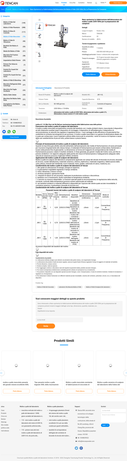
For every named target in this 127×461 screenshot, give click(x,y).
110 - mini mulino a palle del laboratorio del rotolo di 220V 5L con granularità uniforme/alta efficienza (31, 423)
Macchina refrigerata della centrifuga (14, 85)
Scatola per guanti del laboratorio (14, 70)
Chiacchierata (14, 137)
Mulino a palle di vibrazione (14, 41)
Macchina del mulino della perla (14, 99)
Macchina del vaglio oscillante (14, 90)
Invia (46, 326)
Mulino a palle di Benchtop (14, 80)
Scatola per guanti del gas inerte (14, 75)
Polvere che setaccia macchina (14, 65)
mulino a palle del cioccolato (45, 287)
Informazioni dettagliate (44, 88)
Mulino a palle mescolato (14, 37)
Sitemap (3, 422)
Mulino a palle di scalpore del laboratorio (98, 287)
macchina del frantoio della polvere (14, 55)
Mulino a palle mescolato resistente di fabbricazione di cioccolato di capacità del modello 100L (79, 384)
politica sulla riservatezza (5, 429)
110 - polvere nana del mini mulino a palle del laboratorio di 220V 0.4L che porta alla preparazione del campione (31, 433)
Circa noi (4, 416)
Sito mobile (4, 425)
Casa (2, 410)
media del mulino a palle (14, 51)
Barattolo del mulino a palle (14, 46)
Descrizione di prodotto (62, 88)
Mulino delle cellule (14, 95)
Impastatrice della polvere (14, 60)
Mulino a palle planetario (14, 27)
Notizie (3, 419)
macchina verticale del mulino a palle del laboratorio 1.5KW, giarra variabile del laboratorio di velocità (31, 414)
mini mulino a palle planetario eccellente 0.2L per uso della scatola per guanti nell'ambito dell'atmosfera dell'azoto (58, 423)
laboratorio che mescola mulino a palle (70, 287)
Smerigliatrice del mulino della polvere (14, 104)
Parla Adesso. (118, 3)
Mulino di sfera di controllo (14, 32)
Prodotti (3, 413)
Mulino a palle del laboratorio (14, 23)
